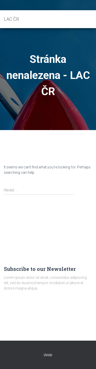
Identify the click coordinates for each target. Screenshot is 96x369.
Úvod (48, 355)
